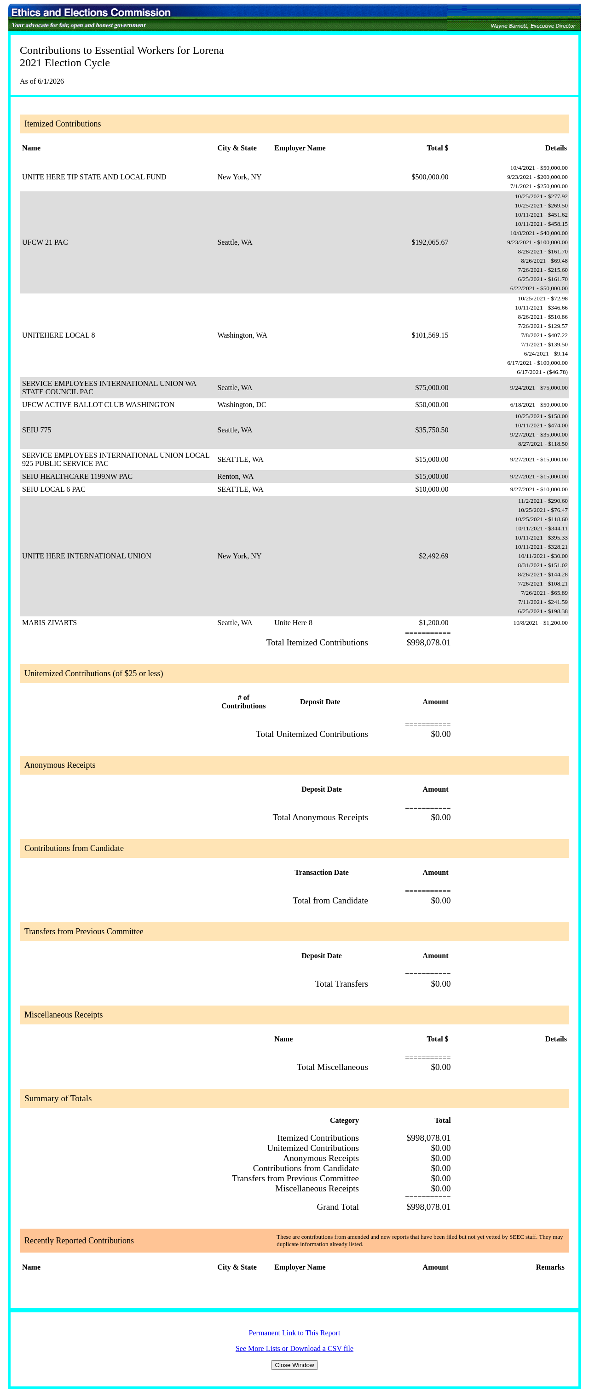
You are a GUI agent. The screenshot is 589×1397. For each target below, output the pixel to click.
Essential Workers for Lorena (159, 50)
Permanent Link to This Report (295, 1333)
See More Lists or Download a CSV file (294, 1348)
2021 (31, 63)
